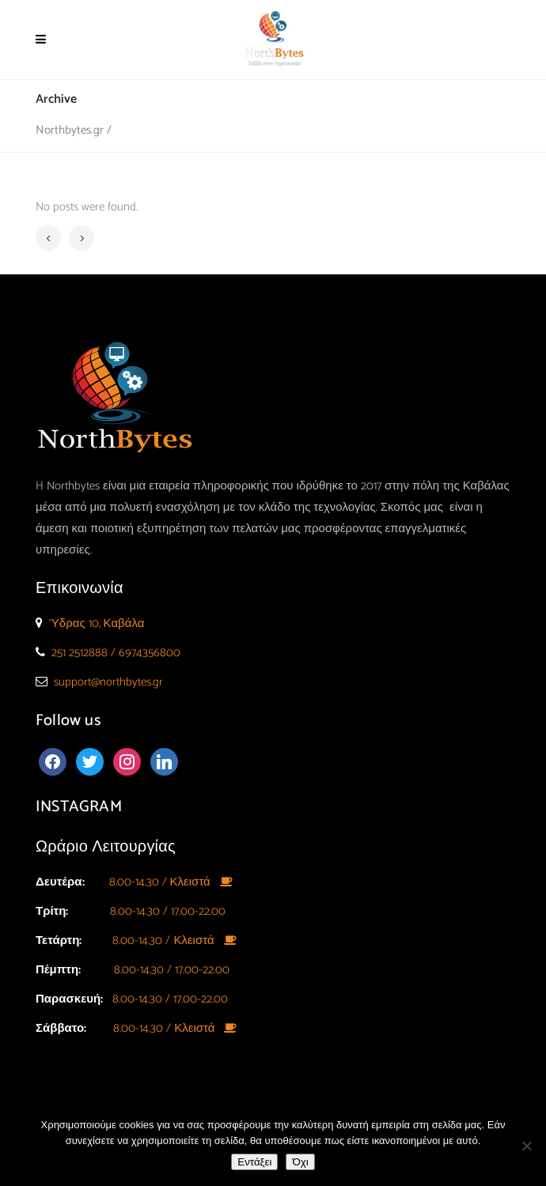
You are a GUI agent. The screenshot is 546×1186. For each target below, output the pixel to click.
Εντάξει (254, 1162)
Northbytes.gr (70, 130)
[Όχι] (526, 1146)
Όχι (300, 1162)
